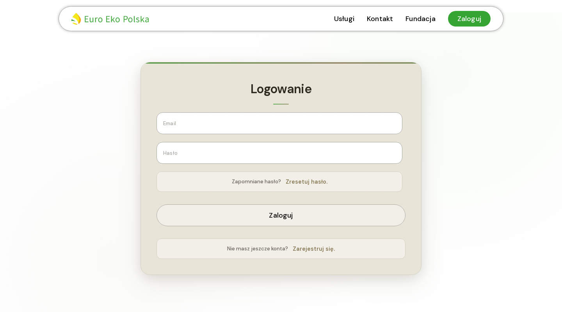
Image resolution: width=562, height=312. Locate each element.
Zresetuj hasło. (306, 181)
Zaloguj (281, 215)
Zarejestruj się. (314, 248)
